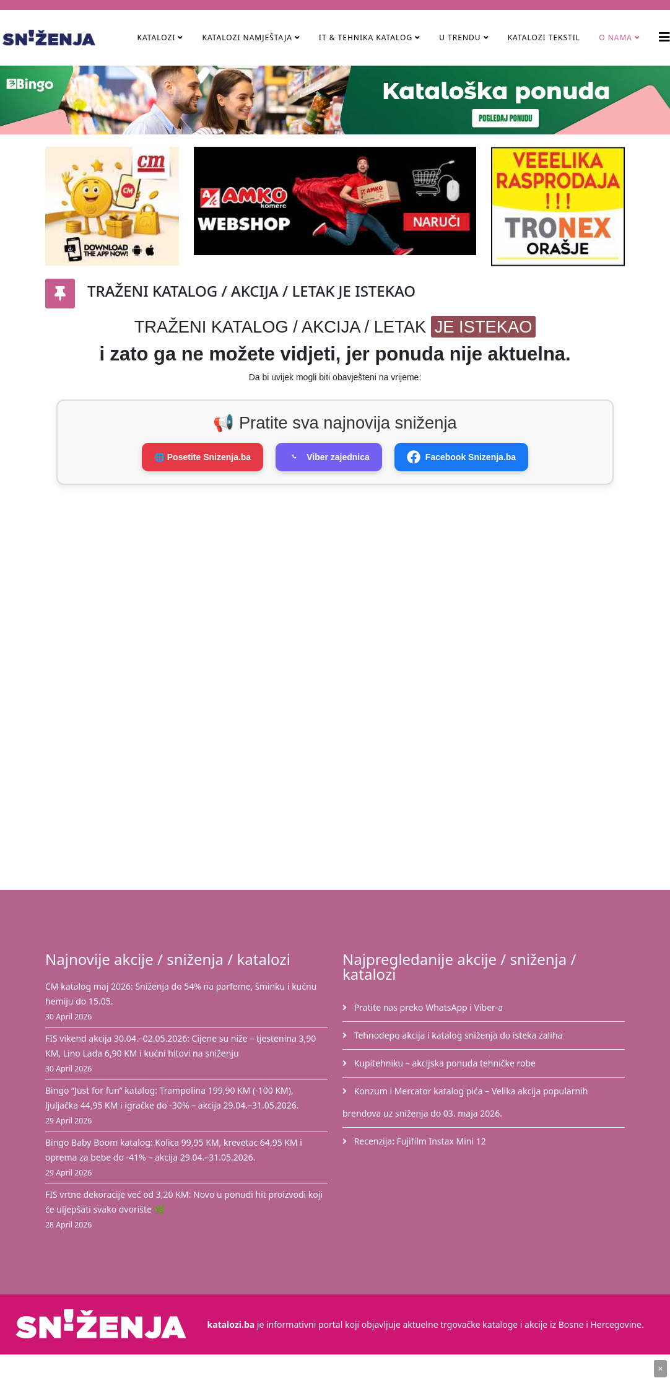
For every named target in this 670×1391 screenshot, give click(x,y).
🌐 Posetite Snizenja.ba (202, 457)
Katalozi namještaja (247, 37)
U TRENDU (460, 37)
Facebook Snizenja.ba (461, 457)
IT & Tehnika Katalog (367, 37)
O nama (615, 37)
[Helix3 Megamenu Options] (664, 37)
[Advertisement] (355, 590)
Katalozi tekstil (544, 37)
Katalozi (156, 37)
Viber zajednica (329, 457)
